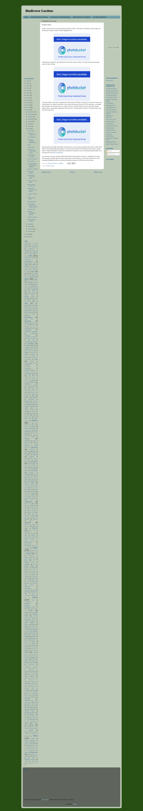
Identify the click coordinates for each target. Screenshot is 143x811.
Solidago (35, 662)
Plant (26, 597)
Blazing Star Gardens (112, 90)
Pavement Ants (28, 581)
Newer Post (46, 172)
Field (31, 411)
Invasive (36, 479)
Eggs (33, 396)
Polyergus (27, 605)
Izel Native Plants (111, 107)
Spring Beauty (29, 676)
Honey (28, 460)
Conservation (28, 368)
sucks (28, 693)
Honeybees (34, 462)
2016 (28, 95)
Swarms (29, 704)
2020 (28, 85)
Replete (34, 636)
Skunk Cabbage (29, 659)
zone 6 (36, 762)
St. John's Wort (34, 678)
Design (32, 380)
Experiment (35, 402)
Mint (31, 526)
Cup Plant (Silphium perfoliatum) (31, 141)
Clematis (34, 352)
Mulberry (33, 538)
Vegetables (33, 733)
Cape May (31, 340)
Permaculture (28, 588)
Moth (26, 535)
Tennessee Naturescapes (110, 135)
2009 (28, 234)
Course (33, 371)
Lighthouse (33, 505)
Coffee (32, 357)
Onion (26, 573)
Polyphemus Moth (30, 607)
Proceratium (27, 619)
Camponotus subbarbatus (32, 338)
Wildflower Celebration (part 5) (31, 213)
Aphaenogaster (29, 261)
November (31, 114)
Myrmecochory (29, 542)
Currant (26, 377)
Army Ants (27, 269)
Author (28, 275)
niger (34, 560)
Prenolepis (27, 612)
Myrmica (36, 545)
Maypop (34, 517)
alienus (26, 246)
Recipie (26, 631)
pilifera (33, 593)
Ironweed (32, 481)
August (30, 121)
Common (34, 363)
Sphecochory (31, 669)
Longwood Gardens (31, 510)
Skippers (33, 657)
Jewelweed (29, 488)
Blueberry (35, 298)
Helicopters (27, 454)
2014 (28, 100)
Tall (37, 705)
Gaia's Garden (33, 435)
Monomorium (27, 533)
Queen (33, 624)
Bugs (34, 312)
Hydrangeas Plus (111, 105)
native (35, 548)
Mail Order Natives (111, 109)
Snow (33, 661)
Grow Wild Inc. (110, 103)
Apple (33, 264)
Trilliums (31, 725)
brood (36, 310)
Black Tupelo (31, 291)
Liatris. (26, 505)
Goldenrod (34, 447)
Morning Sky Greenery (109, 116)
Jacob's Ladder (29, 482)
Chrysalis (27, 349)
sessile (34, 652)
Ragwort (27, 626)
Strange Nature (32, 201)
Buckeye (28, 312)
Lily (25, 507)
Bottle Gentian (34, 305)
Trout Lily (27, 726)
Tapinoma (32, 709)
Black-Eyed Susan (30, 293)
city (35, 350)
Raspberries (27, 628)
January (30, 231)
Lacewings (27, 493)
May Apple (27, 517)
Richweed (27, 641)
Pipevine (33, 595)
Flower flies (28, 418)
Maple (29, 514)
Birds (31, 284)
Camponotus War (32, 217)
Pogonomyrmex (28, 601)
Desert (26, 380)
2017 (28, 93)
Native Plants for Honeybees (81, 17)
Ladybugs (33, 493)
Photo (26, 593)
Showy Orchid (28, 655)
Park (27, 578)
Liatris (32, 503)
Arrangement (35, 269)
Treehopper (32, 721)
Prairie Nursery (110, 128)
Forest (26, 426)
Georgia (34, 440)
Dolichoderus (31, 387)
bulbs (33, 314)
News (26, 561)
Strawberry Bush (29, 688)
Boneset (34, 301)
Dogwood (35, 385)
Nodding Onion (29, 562)
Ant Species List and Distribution (60, 17)
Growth (33, 453)
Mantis (36, 512)
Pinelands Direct (110, 121)
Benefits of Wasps (32, 169)
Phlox (34, 592)
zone (31, 762)
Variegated (33, 732)
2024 (28, 81)
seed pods (33, 650)
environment (31, 399)
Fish (27, 413)
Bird (27, 284)
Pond (26, 608)
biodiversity (35, 282)
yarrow (26, 761)
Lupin (26, 512)
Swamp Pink (34, 702)
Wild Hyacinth (29, 750)
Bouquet (26, 308)
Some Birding (31, 137)
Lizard (30, 508)
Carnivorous (27, 342)
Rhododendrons (31, 640)
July (29, 124)
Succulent (35, 692)
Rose (33, 643)
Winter (28, 756)
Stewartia (34, 681)
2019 (28, 88)
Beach (26, 276)
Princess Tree (31, 209)
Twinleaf (30, 730)
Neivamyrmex (31, 555)
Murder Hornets (29, 540)
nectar (36, 554)
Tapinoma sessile (30, 711)
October (30, 116)
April (29, 224)
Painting (33, 574)
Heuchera (31, 456)
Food (33, 425)
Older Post (98, 172)
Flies (28, 415)
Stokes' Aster (33, 685)
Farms (33, 409)
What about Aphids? (31, 172)
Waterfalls (35, 745)
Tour (25, 719)
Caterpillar (30, 343)
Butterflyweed (35, 323)
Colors (31, 361)
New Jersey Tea (30, 559)
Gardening (27, 440)
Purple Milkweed (29, 622)
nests (34, 557)
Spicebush (27, 671)
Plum (33, 600)
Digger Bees (33, 382)
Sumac (34, 693)
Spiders (34, 671)
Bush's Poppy (29, 319)
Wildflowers (34, 752)
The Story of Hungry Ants (32, 134)
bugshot (26, 314)
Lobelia (36, 508)
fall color (30, 406)
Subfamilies (27, 692)
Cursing (26, 378)
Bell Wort (29, 281)
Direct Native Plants (111, 97)
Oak (29, 569)
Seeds (27, 652)
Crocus (36, 373)
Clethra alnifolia (29, 354)
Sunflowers (28, 698)
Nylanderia (35, 567)
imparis (30, 475)
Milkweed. (27, 524)
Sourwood (31, 664)
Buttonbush (31, 324)
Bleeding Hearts (29, 296)
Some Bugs (31, 147)
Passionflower (31, 580)
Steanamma (31, 679)
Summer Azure (28, 695)
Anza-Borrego (28, 259)
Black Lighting (34, 288)
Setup (26, 654)
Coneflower (28, 365)
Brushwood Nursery (111, 95)
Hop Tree (27, 465)
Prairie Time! (31, 161)
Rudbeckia (33, 645)
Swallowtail (27, 700)
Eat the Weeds (31, 394)
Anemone (34, 250)
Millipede (34, 524)
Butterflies (28, 321)
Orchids (26, 574)
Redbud (27, 636)
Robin (33, 641)
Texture (26, 716)
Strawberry (33, 686)
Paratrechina (35, 576)
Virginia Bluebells (30, 740)
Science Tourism (34, 646)
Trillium (36, 723)
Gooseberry (27, 451)
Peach (34, 583)
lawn (35, 496)
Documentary (27, 385)
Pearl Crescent (29, 585)
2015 (28, 97)
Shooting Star (33, 654)
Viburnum (27, 736)
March (30, 226)
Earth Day (33, 390)
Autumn (34, 275)
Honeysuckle (31, 463)
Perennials (27, 586)
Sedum (26, 650)
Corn (35, 370)
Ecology (26, 396)
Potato (36, 608)
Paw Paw (35, 581)
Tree (26, 721)
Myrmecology (28, 545)
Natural (36, 552)
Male (31, 512)
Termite (36, 712)
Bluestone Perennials (112, 93)
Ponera (31, 608)
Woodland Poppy (30, 759)
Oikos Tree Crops (111, 119)
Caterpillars (28, 345)
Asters (26, 273)
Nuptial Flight (29, 566)
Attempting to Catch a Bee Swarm (32, 151)
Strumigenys (28, 690)
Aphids (26, 264)
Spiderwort (27, 673)
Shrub (34, 655)
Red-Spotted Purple (30, 634)
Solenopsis (27, 662)
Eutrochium (27, 401)
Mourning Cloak (28, 536)
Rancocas (33, 626)
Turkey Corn (28, 728)
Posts (109, 151)
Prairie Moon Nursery (112, 126)
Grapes (34, 451)
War (32, 743)
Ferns (26, 411)
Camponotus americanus (31, 331)
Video (35, 736)
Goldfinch (31, 449)
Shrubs (26, 657)
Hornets (34, 465)
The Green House (34, 716)
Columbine (27, 363)
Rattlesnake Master (31, 629)
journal (36, 489)
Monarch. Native (32, 530)
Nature (28, 554)
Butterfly (27, 323)
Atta (32, 273)
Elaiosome (27, 397)
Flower (33, 416)
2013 (28, 102)
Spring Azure (31, 674)
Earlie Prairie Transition (31, 155)
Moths (33, 535)
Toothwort (34, 717)
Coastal (33, 355)
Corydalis (27, 371)
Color (36, 359)
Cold (37, 357)
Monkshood (27, 531)
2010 (28, 109)
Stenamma (27, 681)
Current (33, 377)
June (29, 126)
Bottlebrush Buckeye (31, 307)
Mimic (26, 526)
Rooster (26, 643)
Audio (36, 273)
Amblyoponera (31, 248)
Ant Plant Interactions (99, 17)
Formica (33, 426)
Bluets (29, 300)
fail (25, 406)
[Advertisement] (32, 47)
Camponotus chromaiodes (31, 336)
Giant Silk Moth (29, 442)
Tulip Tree (34, 726)
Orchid (33, 573)
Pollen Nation (109, 123)
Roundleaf (27, 645)
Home (26, 17)
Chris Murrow (45, 799)
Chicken (34, 347)
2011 (28, 107)
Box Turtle (33, 308)
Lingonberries (33, 507)
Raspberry (35, 627)
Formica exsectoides (30, 428)
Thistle (27, 717)
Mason (33, 515)
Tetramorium (30, 714)
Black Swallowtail (57, 152)
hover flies (33, 467)
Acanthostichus (28, 243)
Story (26, 686)
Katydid (28, 491)
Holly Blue (35, 458)
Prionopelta (33, 617)
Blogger (75, 804)
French (34, 433)
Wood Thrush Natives (112, 144)
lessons (26, 503)
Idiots (35, 474)
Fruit (26, 435)
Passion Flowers (32, 159)
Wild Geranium (34, 748)
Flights (26, 416)
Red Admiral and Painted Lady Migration (32, 165)
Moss (34, 533)
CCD (34, 345)
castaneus (35, 342)
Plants (52, 166)
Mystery (28, 548)
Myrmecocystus (28, 543)
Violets (33, 738)
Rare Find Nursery (111, 132)
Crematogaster (28, 373)
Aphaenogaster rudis (30, 263)
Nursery (26, 567)
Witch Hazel (31, 757)
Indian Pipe (28, 479)
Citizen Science (28, 350)
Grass (26, 453)
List (25, 508)
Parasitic (27, 576)
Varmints (26, 733)
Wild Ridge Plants (111, 142)
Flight (34, 415)
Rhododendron (34, 638)
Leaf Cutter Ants (29, 498)
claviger (27, 352)
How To (27, 469)
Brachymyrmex (28, 310)
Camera (34, 328)
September (31, 119)
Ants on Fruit (31, 130)
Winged (36, 754)
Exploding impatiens (31, 404)
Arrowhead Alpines (111, 88)
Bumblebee (27, 315)
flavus (36, 413)
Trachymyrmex (32, 719)
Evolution (28, 402)
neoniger (27, 557)
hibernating (27, 458)
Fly (30, 423)
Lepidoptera (28, 502)
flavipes (31, 413)
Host (26, 467)
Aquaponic (27, 266)
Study (34, 690)
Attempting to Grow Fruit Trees (31, 177)
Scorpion (34, 648)
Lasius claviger (28, 496)
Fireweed (36, 411)
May (29, 128)
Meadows (35, 519)
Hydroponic (31, 472)
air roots (33, 245)
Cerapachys (27, 347)
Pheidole (28, 592)
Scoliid (28, 648)
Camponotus (28, 330)
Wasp (36, 743)
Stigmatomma (28, 683)
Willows (30, 754)
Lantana (26, 494)
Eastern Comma (34, 392)
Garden (27, 438)
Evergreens (35, 401)
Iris (27, 481)
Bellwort (36, 281)
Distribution (28, 384)
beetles (36, 279)
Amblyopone (35, 246)
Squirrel (26, 678)
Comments (111, 154)
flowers (48, 166)
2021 (28, 83)
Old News (34, 571)
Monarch (35, 528)
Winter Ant (35, 756)
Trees (26, 723)
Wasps (28, 745)
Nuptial (34, 564)
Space (30, 667)
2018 (28, 90)
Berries (28, 282)
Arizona (34, 268)
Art (27, 271)
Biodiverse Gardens (39, 11)
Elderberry (35, 397)
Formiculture (109, 80)
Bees (27, 279)
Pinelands (27, 595)
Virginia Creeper (29, 742)
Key (34, 491)
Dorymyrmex (28, 389)
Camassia (27, 328)
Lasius (33, 494)
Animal (26, 252)
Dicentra (26, 382)
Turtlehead (35, 728)
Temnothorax (28, 712)
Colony (29, 359)
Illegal (26, 475)
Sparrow (36, 667)
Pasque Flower (34, 578)
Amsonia (27, 250)
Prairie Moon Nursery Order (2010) (32, 190)
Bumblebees (29, 317)
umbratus (27, 732)
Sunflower (33, 697)
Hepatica (35, 454)
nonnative (27, 564)
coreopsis (27, 370)
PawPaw (28, 583)
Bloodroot (27, 298)
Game (33, 437)
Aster (32, 271)
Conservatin (27, 366)
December (31, 112)
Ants (30, 256)
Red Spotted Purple (31, 633)
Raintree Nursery (110, 130)
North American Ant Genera (39, 17)
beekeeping (32, 277)
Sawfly (26, 646)
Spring (36, 673)
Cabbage (27, 326)
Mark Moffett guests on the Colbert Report (32, 205)
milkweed (28, 522)
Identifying (27, 474)
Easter (26, 392)
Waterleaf (29, 747)
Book (26, 303)
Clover (26, 355)
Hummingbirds (34, 470)
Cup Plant (31, 375)
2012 (28, 105)
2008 (28, 236)
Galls (29, 145)
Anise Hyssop (34, 252)
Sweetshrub (31, 705)
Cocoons (27, 357)
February (30, 229)
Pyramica (27, 624)
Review (26, 638)
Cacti (34, 326)
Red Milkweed (34, 631)
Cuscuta (33, 378)
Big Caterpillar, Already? (32, 220)
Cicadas (34, 349)
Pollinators (27, 603)
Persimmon (27, 590)
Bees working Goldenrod (31, 185)
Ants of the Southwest (30, 257)
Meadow (27, 519)
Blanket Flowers (29, 294)
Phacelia (35, 590)
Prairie (30, 610)
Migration (31, 520)
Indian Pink (33, 477)
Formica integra (28, 430)
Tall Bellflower (29, 707)
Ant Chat (29, 253)
